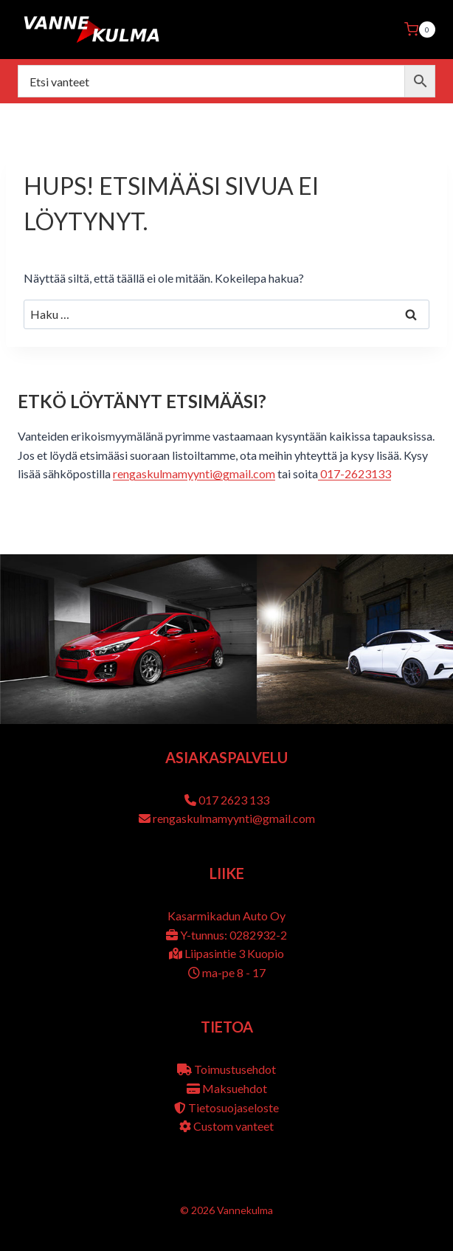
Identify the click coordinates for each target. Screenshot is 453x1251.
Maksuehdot (234, 1088)
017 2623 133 (233, 800)
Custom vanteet (233, 1126)
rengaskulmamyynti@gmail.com (194, 473)
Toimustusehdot (235, 1069)
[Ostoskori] (419, 29)
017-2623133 (354, 473)
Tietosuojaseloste (233, 1107)
